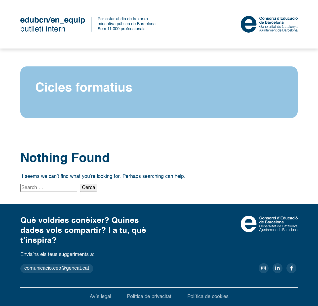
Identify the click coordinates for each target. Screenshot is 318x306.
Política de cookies (208, 296)
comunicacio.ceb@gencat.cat (56, 268)
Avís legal (100, 296)
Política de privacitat (149, 296)
